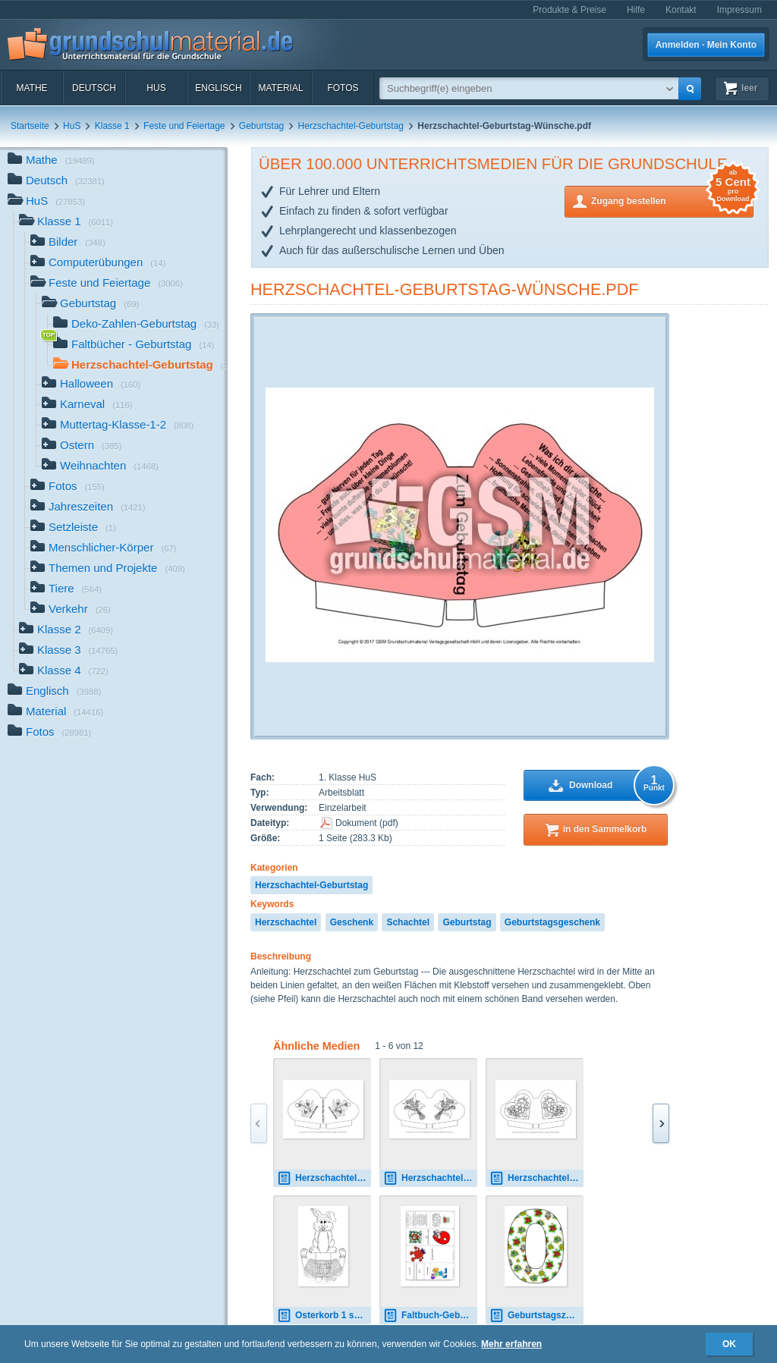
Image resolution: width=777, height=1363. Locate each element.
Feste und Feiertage (184, 126)
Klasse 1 (112, 126)
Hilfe (636, 10)
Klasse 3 (68, 651)
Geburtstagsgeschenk (552, 922)
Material (280, 88)
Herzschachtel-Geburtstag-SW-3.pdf (324, 1178)
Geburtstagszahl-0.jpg (536, 1315)
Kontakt (681, 10)
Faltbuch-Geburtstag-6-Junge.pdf (430, 1315)
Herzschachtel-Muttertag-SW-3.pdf (536, 1178)
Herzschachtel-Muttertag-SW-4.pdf (430, 1178)
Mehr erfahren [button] (511, 1344)
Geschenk (351, 922)
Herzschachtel (285, 922)
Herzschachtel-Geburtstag (351, 126)
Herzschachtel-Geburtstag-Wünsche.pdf (444, 289)
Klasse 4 (64, 671)
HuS (155, 88)
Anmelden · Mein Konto (706, 44)
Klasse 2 (66, 630)
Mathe (31, 88)
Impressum (739, 10)
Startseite (30, 126)
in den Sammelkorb (605, 829)
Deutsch (94, 88)
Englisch (218, 88)
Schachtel (407, 922)
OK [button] (729, 1344)
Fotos (342, 88)
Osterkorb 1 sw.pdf (324, 1315)
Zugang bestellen (672, 200)
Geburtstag (261, 126)
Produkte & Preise (569, 10)
